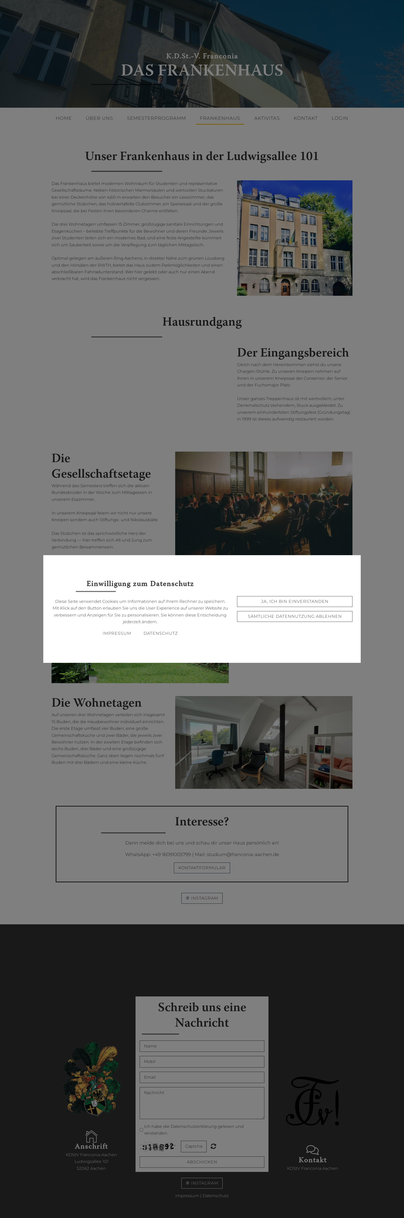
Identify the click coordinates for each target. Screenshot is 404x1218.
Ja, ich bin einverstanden (295, 601)
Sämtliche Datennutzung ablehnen (295, 616)
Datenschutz (161, 633)
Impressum (117, 633)
